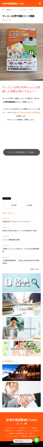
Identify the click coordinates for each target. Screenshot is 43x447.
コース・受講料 (31, 428)
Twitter (21, 424)
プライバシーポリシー (13, 436)
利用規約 (11, 433)
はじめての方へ (10, 428)
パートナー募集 (32, 431)
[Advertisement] (21, 173)
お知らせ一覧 (34, 269)
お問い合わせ (33, 436)
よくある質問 (21, 428)
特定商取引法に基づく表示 (24, 433)
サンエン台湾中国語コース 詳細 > (21, 152)
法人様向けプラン (9, 431)
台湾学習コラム (21, 431)
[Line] (36, 441)
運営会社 (24, 436)
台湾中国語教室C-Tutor (21, 420)
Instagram (17, 424)
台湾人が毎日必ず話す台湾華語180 (27, 112)
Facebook (25, 424)
